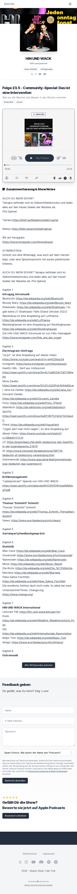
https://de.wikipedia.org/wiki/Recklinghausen (29, 329)
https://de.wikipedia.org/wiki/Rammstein (41, 559)
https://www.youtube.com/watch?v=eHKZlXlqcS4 (33, 359)
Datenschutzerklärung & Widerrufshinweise (47, 771)
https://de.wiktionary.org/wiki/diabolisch (40, 407)
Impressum (49, 853)
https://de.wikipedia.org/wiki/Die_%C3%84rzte (43, 568)
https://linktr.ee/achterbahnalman (31, 228)
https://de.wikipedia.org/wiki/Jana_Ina (48, 389)
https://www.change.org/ (17, 594)
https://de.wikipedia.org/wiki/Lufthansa (26, 320)
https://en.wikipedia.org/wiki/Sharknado (41, 307)
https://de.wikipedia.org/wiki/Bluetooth (39, 298)
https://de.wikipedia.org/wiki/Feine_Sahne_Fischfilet (34, 581)
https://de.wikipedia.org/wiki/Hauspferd (35, 424)
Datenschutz (30, 853)
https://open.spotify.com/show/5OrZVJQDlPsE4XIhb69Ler (38, 385)
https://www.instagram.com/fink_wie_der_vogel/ (31, 337)
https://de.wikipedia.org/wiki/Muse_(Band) (36, 564)
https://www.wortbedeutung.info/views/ (36, 520)
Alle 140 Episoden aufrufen (39, 665)
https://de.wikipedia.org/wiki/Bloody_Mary (45, 302)
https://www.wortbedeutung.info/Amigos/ (37, 642)
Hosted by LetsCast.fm (38, 881)
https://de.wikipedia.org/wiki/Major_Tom (41, 637)
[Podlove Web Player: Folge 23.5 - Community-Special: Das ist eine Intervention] (38, 145)
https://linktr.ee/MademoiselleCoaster (35, 220)
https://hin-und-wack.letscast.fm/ (39, 611)
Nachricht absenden (15, 780)
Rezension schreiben (15, 815)
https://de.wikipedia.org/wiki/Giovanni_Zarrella (30, 398)
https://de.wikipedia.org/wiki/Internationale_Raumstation (36, 633)
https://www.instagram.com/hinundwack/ (27, 242)
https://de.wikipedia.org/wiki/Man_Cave (40, 550)
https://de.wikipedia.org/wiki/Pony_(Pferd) (36, 403)
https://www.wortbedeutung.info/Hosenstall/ (44, 555)
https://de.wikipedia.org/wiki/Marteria (37, 572)
